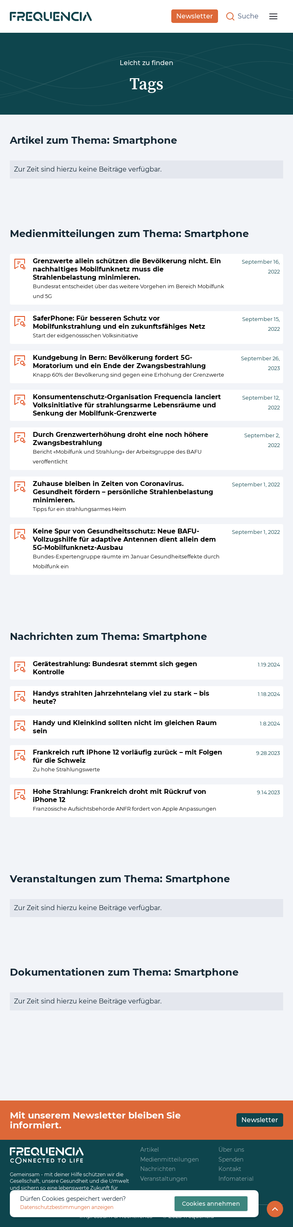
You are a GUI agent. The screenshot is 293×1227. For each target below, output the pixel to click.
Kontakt (229, 1169)
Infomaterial (236, 1178)
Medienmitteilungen (169, 1159)
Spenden (230, 1159)
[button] (273, 16)
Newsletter (194, 16)
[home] (51, 16)
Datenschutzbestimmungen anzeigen (67, 1207)
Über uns (231, 1149)
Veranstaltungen (163, 1178)
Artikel (149, 1149)
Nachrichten (157, 1169)
